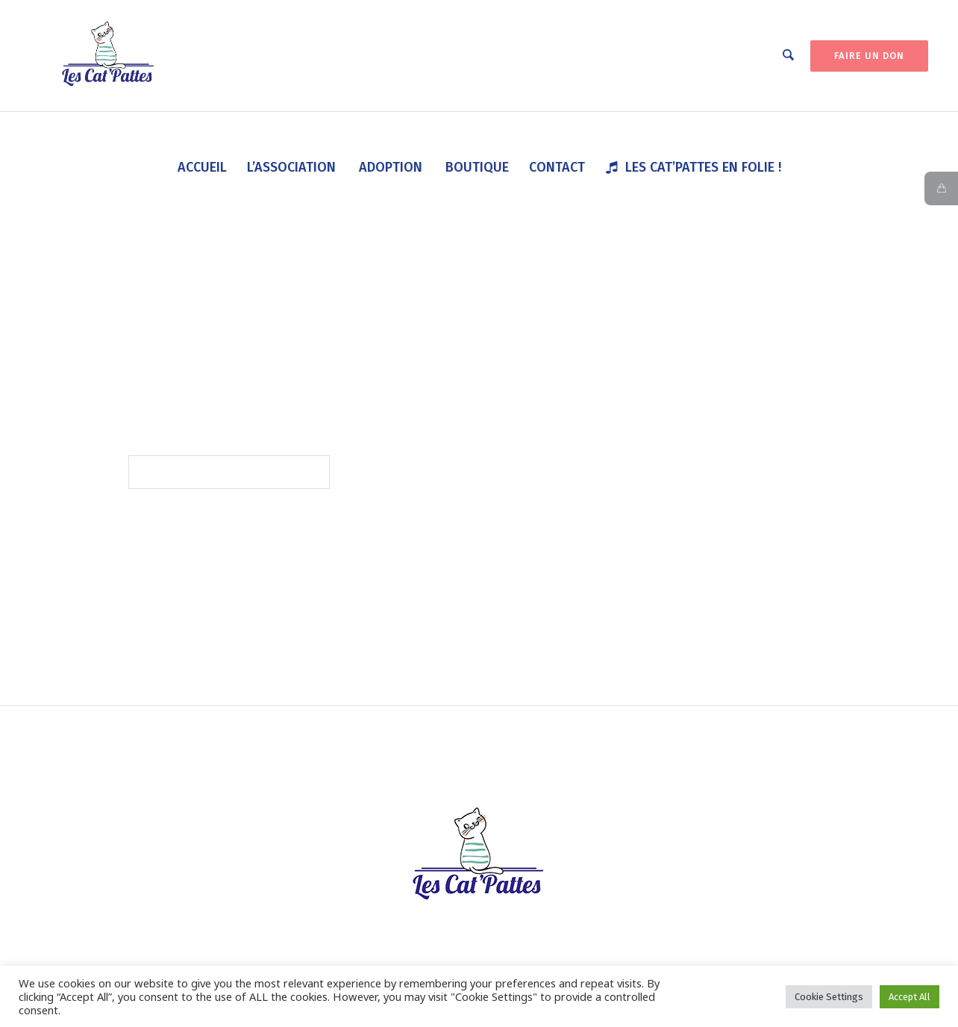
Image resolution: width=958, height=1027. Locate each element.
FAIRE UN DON (869, 55)
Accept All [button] (909, 996)
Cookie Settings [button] (829, 996)
